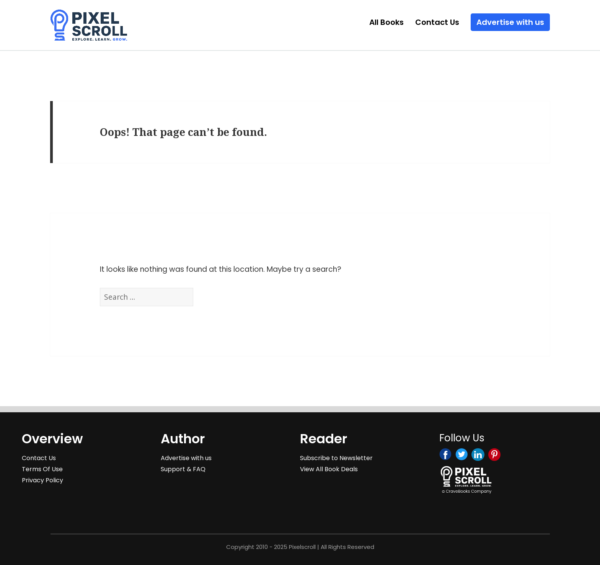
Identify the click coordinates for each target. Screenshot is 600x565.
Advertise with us (510, 22)
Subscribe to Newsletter (336, 458)
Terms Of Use (42, 469)
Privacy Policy (42, 480)
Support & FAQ (183, 469)
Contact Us (437, 22)
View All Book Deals (329, 469)
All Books (386, 22)
